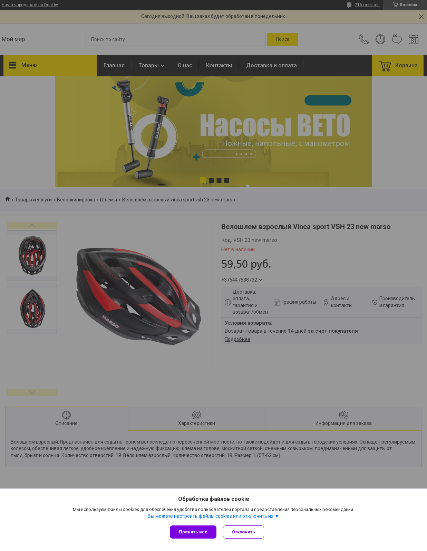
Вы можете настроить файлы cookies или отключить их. (211, 516)
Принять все (193, 531)
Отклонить (243, 531)
